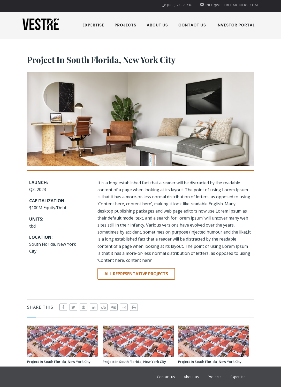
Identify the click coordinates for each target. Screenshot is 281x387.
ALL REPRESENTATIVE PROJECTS (136, 274)
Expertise (93, 25)
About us (157, 25)
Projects (125, 25)
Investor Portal (235, 25)
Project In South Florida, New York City (58, 361)
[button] (140, 119)
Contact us (192, 25)
